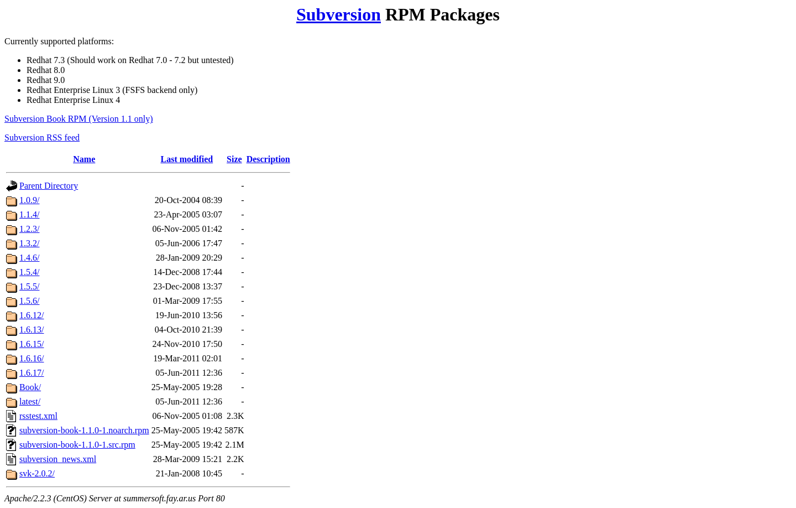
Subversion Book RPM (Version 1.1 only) (78, 118)
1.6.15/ (31, 344)
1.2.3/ (29, 229)
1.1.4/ (29, 214)
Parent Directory (48, 185)
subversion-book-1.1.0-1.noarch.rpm (84, 430)
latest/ (29, 401)
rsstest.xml (38, 416)
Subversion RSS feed (42, 137)
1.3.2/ (29, 243)
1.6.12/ (31, 315)
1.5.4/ (29, 272)
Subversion (338, 14)
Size (234, 159)
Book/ (30, 387)
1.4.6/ (29, 257)
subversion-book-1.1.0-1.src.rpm (77, 444)
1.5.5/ (29, 286)
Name (84, 159)
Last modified (187, 159)
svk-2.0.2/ (37, 473)
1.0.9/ (29, 200)
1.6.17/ (31, 372)
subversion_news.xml (57, 459)
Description (268, 159)
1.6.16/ (31, 358)
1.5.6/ (29, 300)
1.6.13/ (31, 329)
